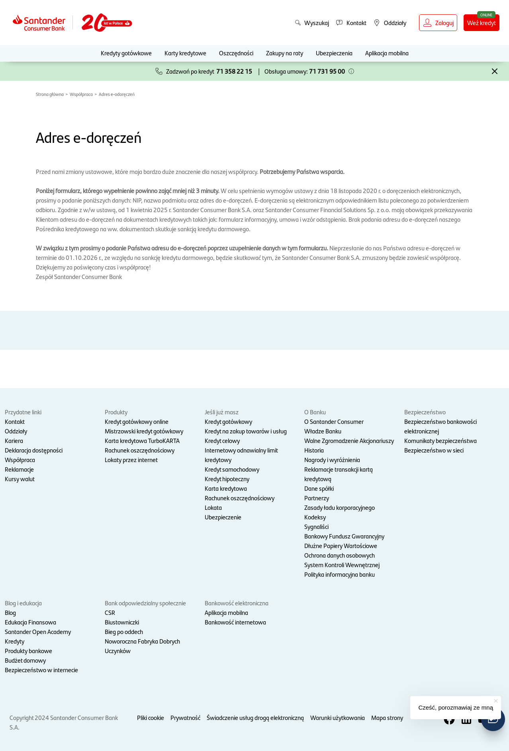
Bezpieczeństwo (425, 411)
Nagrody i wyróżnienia (332, 459)
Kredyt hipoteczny (227, 478)
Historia (314, 450)
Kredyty (14, 641)
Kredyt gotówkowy (228, 421)
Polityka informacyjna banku (339, 574)
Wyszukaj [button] (312, 22)
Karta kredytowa (226, 488)
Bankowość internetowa (235, 621)
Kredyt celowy (222, 440)
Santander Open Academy (38, 631)
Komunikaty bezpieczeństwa (440, 440)
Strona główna (50, 94)
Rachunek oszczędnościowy (139, 450)
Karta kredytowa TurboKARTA (142, 440)
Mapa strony (387, 717)
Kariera (14, 440)
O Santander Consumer (334, 421)
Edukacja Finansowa (30, 621)
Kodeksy (315, 516)
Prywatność (185, 717)
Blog (10, 612)
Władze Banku (322, 430)
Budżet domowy (25, 660)
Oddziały (16, 430)
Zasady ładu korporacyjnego (339, 507)
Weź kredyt (481, 22)
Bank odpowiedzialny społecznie (145, 602)
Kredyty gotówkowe (126, 52)
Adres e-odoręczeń (117, 94)
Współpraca (81, 94)
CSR (110, 612)
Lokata (213, 507)
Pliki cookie (150, 717)
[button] (351, 71)
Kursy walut (20, 478)
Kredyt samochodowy (232, 469)
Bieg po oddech (124, 631)
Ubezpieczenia (334, 52)
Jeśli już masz (222, 411)
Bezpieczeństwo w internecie (41, 669)
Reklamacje (19, 469)
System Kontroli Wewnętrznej (342, 564)
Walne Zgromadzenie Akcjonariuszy (349, 440)
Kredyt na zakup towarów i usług (246, 430)
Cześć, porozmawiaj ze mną (455, 707)
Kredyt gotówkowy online (136, 421)
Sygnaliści (316, 526)
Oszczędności (236, 52)
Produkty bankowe (28, 650)
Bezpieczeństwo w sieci (434, 450)
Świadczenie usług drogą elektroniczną (255, 717)
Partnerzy (316, 497)
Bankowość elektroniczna (236, 602)
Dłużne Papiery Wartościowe (340, 545)
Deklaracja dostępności (34, 450)
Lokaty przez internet (131, 459)
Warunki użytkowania (337, 717)
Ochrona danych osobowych (339, 555)
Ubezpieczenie (223, 516)
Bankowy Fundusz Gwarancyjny (344, 535)
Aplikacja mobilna (387, 52)
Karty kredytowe (185, 52)
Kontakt (15, 421)
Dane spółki (319, 488)
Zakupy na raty (284, 52)
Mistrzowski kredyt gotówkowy (144, 430)
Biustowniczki (122, 621)
